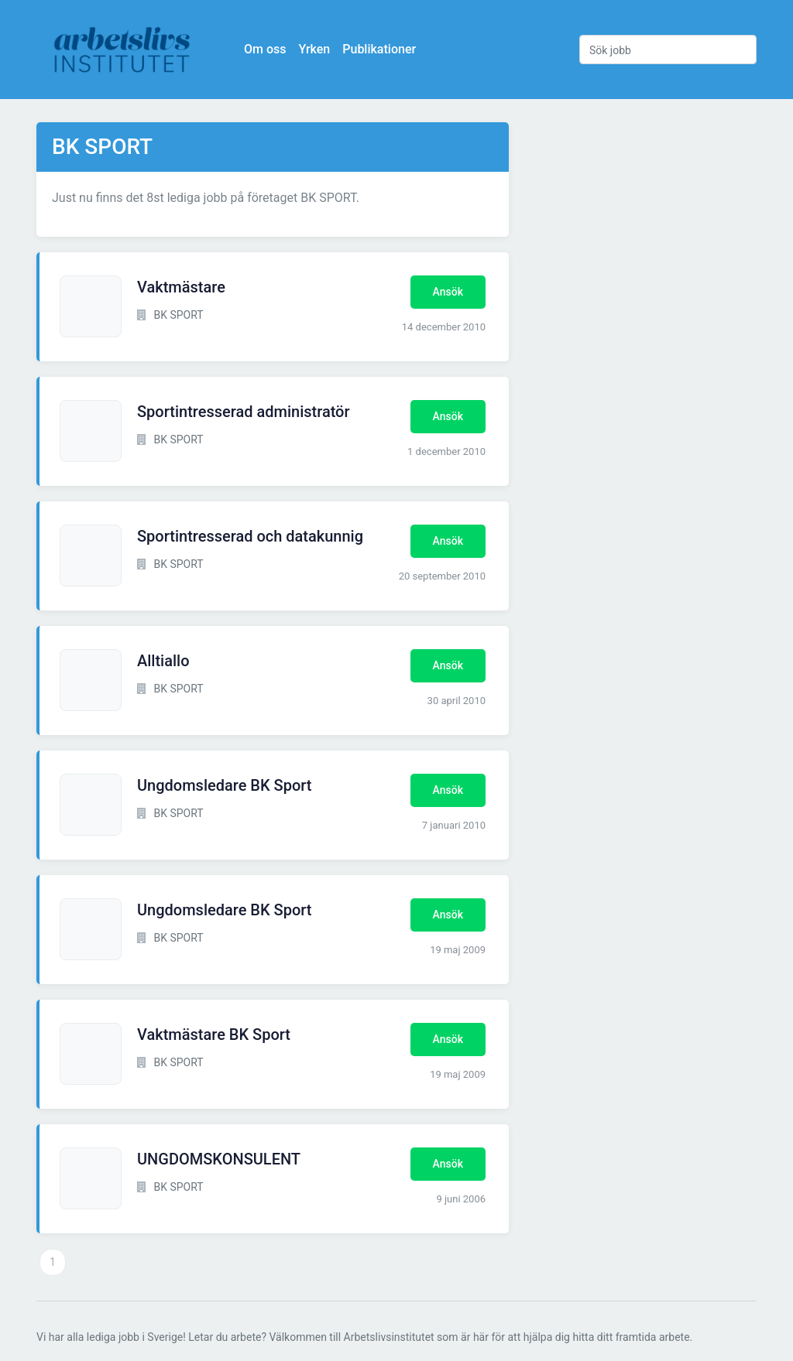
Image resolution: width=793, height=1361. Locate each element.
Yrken (314, 49)
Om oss (265, 49)
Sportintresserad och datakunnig (250, 536)
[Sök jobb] (668, 49)
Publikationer (379, 49)
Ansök (448, 292)
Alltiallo (163, 660)
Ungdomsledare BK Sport (224, 785)
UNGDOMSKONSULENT (218, 1159)
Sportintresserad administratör (243, 411)
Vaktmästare (181, 287)
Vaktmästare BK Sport (213, 1034)
